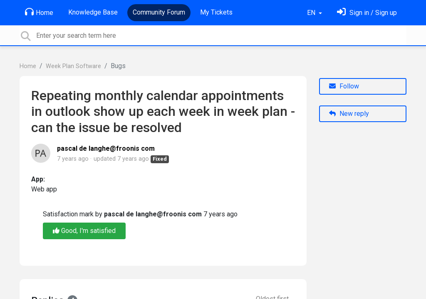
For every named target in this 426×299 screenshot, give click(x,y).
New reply (349, 114)
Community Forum (159, 12)
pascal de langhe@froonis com (106, 148)
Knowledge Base (93, 12)
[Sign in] (367, 12)
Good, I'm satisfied (84, 231)
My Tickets (216, 12)
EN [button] (312, 13)
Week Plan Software (73, 66)
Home (39, 12)
